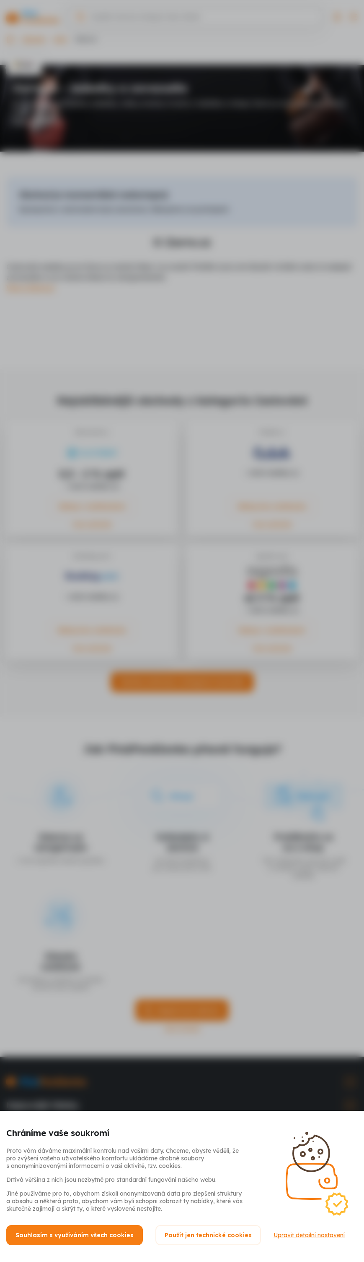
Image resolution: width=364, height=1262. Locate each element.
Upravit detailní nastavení (309, 1235)
